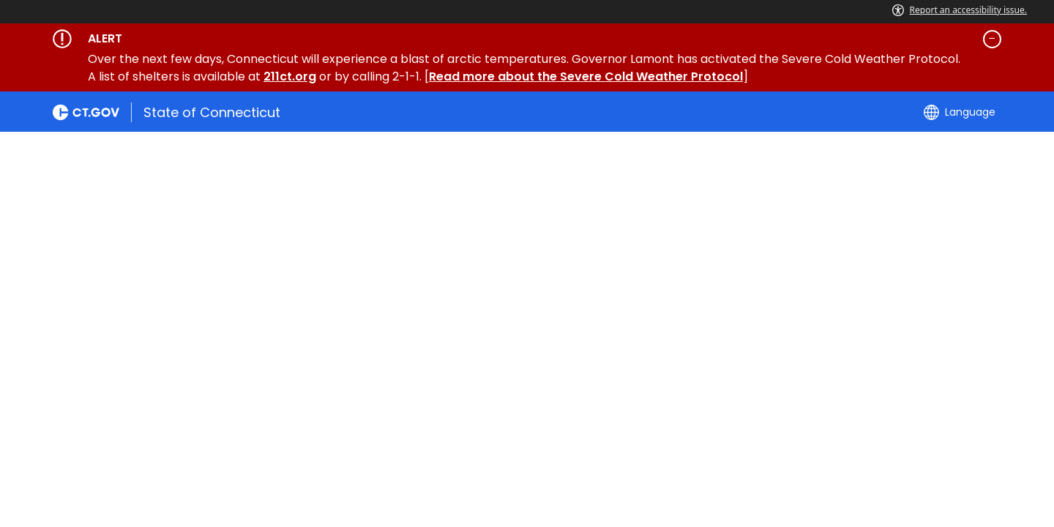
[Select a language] (959, 112)
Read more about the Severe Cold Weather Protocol (586, 76)
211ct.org (290, 76)
